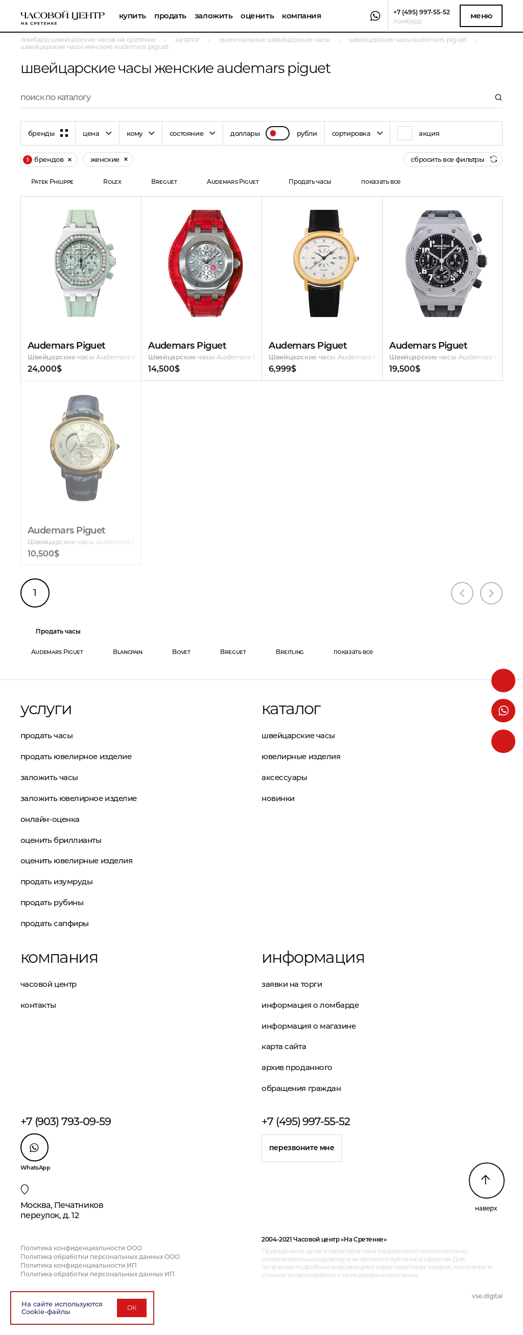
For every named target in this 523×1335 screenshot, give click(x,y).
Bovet (181, 652)
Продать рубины (52, 902)
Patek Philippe (52, 181)
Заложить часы (49, 777)
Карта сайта (284, 1046)
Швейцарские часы (298, 735)
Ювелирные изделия (301, 756)
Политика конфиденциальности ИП (78, 1265)
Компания (301, 15)
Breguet (164, 181)
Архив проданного (297, 1067)
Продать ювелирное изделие (76, 756)
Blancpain (127, 652)
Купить (132, 15)
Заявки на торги (292, 984)
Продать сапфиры (54, 923)
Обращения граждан (301, 1088)
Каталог (291, 708)
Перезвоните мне (302, 1147)
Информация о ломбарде (310, 1005)
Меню (481, 15)
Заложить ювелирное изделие (78, 798)
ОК (131, 1308)
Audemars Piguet (233, 181)
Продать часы (310, 181)
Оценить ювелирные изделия (76, 860)
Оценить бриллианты (61, 840)
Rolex (112, 181)
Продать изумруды (56, 881)
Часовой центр (48, 984)
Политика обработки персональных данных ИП (97, 1274)
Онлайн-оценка (50, 819)
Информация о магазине (309, 1026)
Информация (313, 957)
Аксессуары (284, 777)
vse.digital (487, 1296)
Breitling (290, 652)
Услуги (46, 708)
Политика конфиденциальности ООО (81, 1248)
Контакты (38, 1005)
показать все (381, 181)
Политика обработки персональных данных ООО (100, 1256)
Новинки (278, 798)
